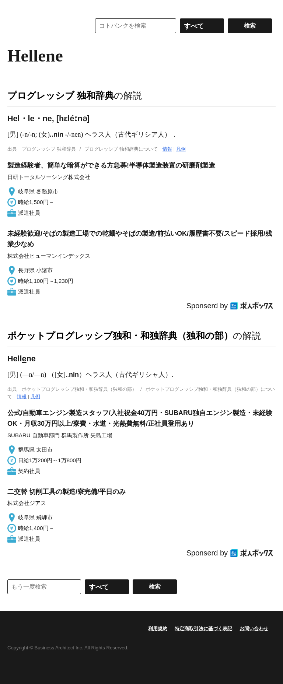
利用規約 (157, 628)
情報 (167, 149)
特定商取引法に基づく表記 (203, 628)
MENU (14, 7)
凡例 (181, 149)
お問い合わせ (254, 628)
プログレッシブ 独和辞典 (60, 95)
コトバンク (43, 25)
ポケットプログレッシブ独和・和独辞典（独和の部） (120, 335)
